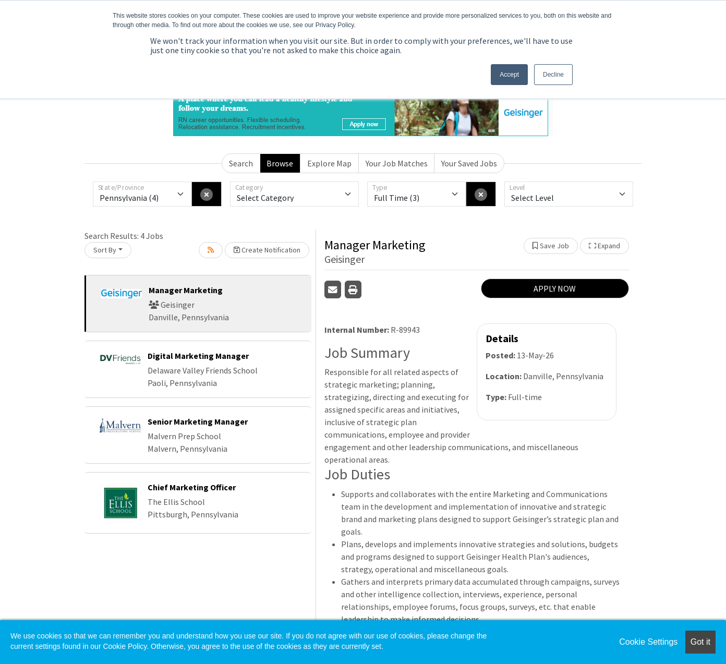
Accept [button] (509, 74)
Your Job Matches (397, 163)
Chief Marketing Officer (192, 487)
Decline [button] (553, 74)
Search (241, 163)
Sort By (104, 250)
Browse (280, 163)
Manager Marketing (186, 290)
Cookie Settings (648, 641)
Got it (700, 641)
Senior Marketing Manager (198, 421)
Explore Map (329, 163)
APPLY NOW (555, 288)
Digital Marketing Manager (198, 356)
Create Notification (267, 250)
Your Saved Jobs (469, 163)
